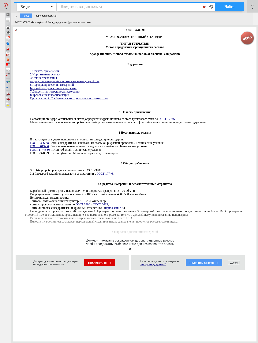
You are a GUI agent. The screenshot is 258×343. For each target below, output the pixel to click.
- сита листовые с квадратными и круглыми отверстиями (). (78, 207)
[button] (5, 6)
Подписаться (99, 262)
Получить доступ (204, 262)
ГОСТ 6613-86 (39, 146)
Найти (229, 7)
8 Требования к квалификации (49, 95)
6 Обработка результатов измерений (53, 88)
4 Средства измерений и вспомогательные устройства (64, 81)
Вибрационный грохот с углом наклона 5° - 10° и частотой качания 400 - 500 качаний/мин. (88, 194)
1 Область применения (44, 71)
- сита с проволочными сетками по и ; (69, 204)
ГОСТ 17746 (167, 118)
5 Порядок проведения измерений (52, 84)
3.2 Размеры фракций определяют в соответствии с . (72, 173)
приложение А (114, 207)
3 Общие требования (43, 77)
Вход (26, 15)
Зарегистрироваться (46, 15)
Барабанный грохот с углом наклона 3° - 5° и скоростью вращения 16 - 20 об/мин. (83, 190)
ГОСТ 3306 (83, 204)
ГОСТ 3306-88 (39, 142)
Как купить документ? (153, 264)
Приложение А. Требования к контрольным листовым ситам (69, 98)
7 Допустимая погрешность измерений (55, 91)
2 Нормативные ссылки (45, 74)
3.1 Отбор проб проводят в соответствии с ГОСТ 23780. (66, 170)
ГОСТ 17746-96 (40, 149)
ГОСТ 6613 (100, 204)
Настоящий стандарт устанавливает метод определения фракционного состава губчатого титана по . (103, 118)
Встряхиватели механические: (49, 197)
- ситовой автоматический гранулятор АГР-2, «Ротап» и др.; (68, 201)
